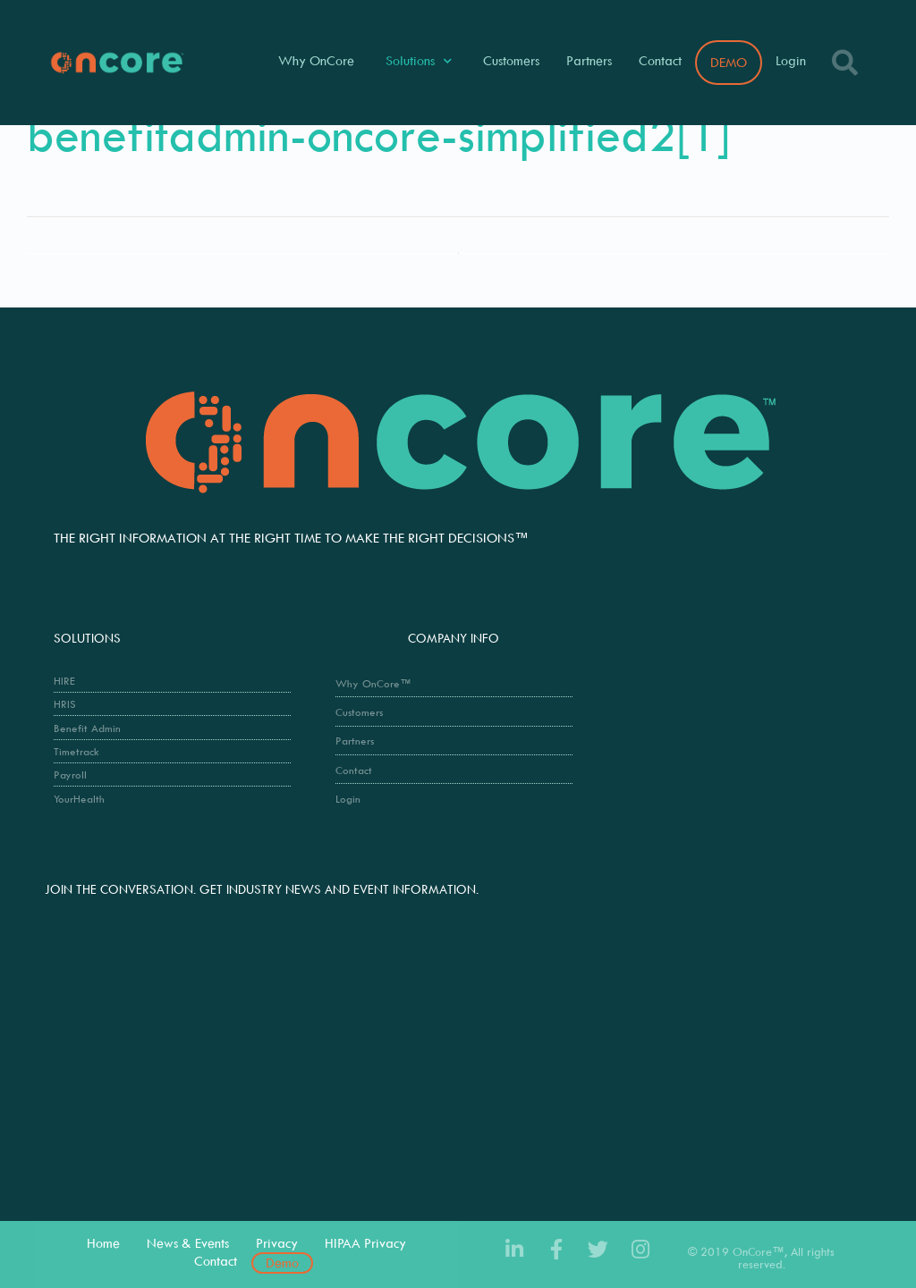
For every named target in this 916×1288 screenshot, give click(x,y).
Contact (660, 60)
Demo (282, 1262)
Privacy (277, 1242)
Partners (589, 60)
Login (791, 60)
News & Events (188, 1242)
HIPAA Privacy (365, 1242)
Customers (511, 60)
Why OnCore (316, 60)
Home (103, 1242)
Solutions (419, 61)
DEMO (728, 62)
